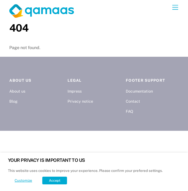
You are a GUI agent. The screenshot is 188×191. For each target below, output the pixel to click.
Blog (13, 101)
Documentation (139, 91)
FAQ (129, 111)
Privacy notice (80, 101)
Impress (75, 91)
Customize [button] (23, 180)
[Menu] (175, 7)
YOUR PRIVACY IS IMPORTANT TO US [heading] (46, 160)
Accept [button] (54, 181)
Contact (133, 101)
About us (17, 91)
